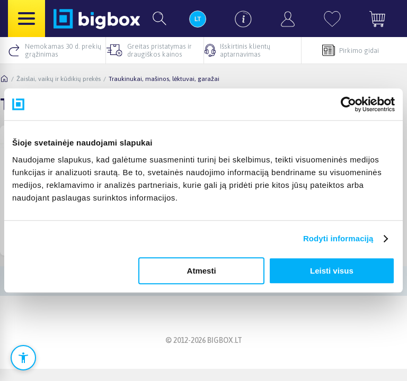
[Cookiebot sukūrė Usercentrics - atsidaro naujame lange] (348, 104)
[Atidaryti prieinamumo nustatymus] (23, 357)
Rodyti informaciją (338, 238)
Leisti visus (331, 270)
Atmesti (201, 270)
